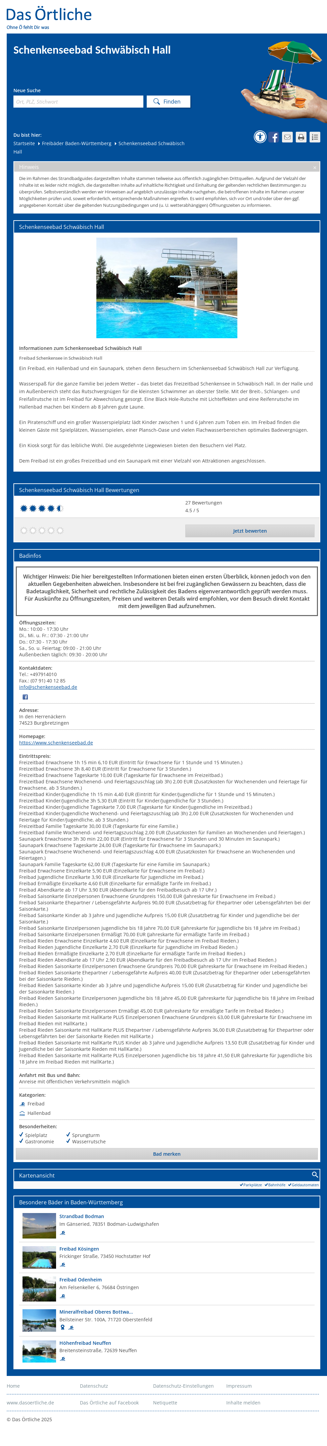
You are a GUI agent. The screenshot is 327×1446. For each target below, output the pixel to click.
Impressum (239, 1386)
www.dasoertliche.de (30, 1402)
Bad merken (167, 1154)
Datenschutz (94, 1386)
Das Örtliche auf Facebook (109, 1402)
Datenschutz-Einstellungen (183, 1386)
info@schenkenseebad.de (48, 687)
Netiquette (165, 1402)
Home (13, 1386)
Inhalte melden (243, 1402)
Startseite (24, 143)
